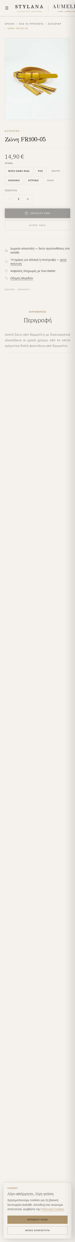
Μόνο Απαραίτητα (37, 1230)
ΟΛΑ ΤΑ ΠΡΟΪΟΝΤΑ (31, 23)
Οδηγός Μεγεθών (21, 278)
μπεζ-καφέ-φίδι (19, 170)
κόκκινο (14, 180)
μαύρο (55, 170)
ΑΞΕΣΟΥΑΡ (54, 23)
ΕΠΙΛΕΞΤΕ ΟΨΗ (37, 213)
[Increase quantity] (27, 199)
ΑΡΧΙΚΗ (10, 23)
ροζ (40, 170)
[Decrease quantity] (9, 199)
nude (50, 180)
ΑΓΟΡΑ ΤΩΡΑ (37, 225)
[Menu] (7, 8)
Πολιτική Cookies (52, 1209)
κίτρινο (33, 180)
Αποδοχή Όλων (37, 1219)
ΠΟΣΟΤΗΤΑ (11, 190)
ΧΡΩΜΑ (9, 163)
